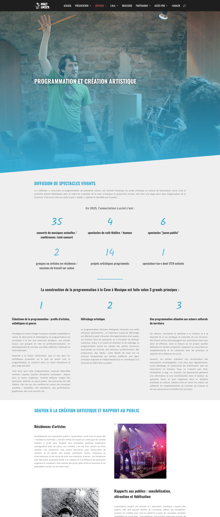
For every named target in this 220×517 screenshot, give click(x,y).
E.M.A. (113, 6)
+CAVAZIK (175, 6)
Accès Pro (159, 6)
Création (99, 6)
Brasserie (127, 6)
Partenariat (142, 6)
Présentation (82, 6)
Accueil (67, 6)
